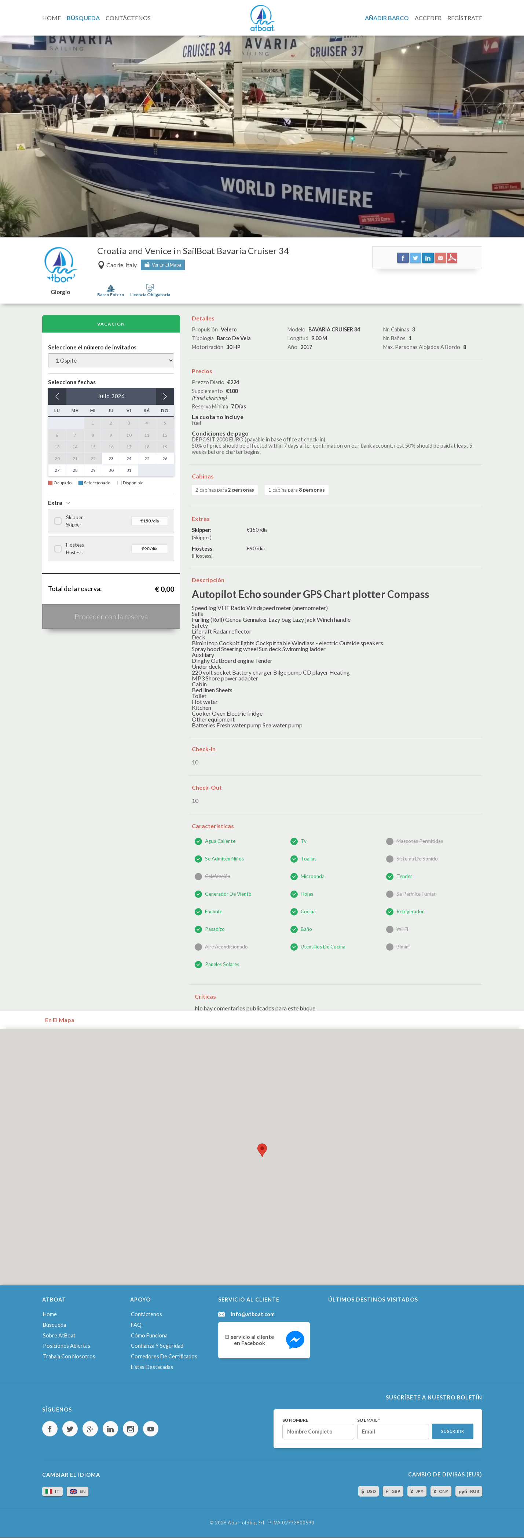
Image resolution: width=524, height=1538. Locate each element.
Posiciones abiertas (66, 1346)
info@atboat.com (253, 1314)
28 (75, 470)
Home (50, 1314)
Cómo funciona (149, 1335)
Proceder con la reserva (111, 616)
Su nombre (295, 1420)
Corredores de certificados (164, 1356)
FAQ (136, 1325)
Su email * (368, 1420)
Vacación (111, 324)
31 (129, 470)
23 (111, 458)
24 (129, 458)
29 (93, 470)
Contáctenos (146, 1314)
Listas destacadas (152, 1367)
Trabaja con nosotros (69, 1356)
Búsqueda (54, 1325)
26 (165, 458)
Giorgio (60, 292)
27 (57, 470)
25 (147, 458)
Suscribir (452, 1431)
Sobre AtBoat (59, 1335)
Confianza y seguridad (157, 1346)
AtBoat (262, 18)
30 (111, 470)
